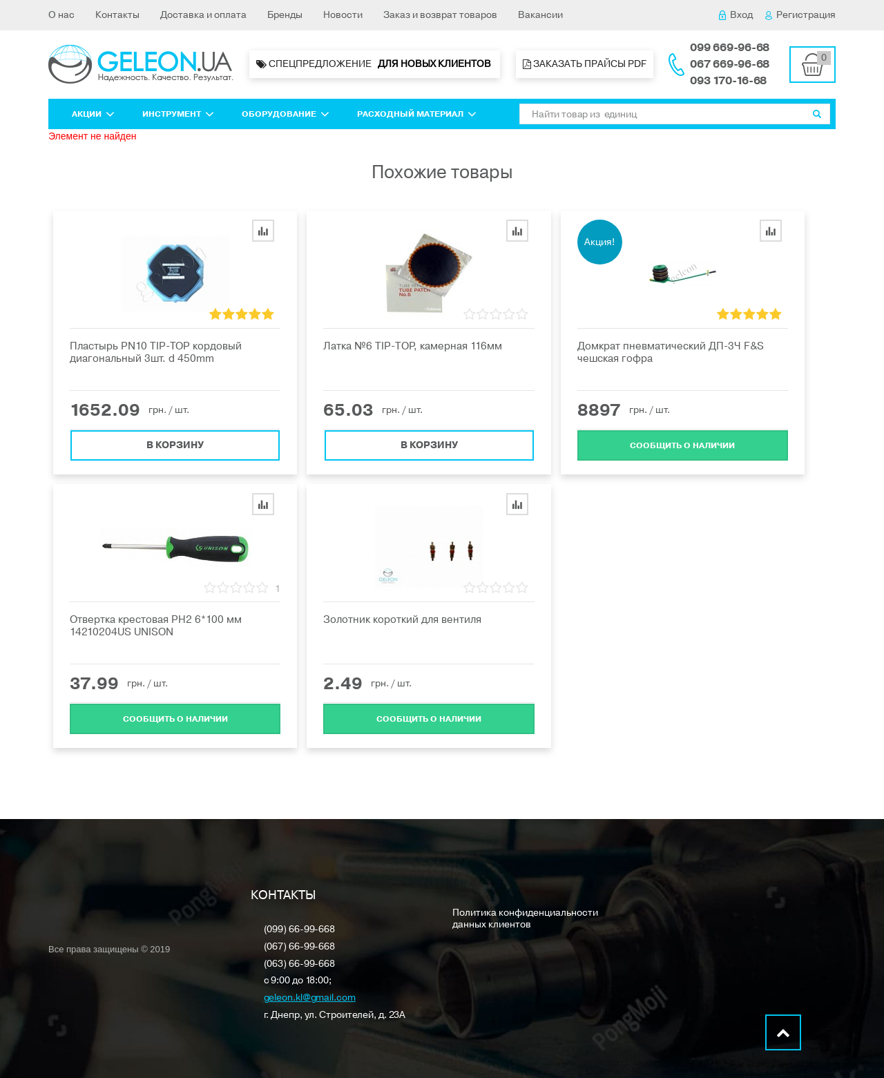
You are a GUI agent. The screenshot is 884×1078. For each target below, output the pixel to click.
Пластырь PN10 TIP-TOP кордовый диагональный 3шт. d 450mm (156, 352)
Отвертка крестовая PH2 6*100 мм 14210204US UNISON (156, 626)
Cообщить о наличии (682, 444)
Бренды (284, 14)
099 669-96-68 (729, 47)
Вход (736, 14)
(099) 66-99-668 (300, 930)
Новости (343, 14)
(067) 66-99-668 (300, 947)
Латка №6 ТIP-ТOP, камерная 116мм (412, 346)
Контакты (117, 14)
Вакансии (540, 14)
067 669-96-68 (729, 64)
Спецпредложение (374, 64)
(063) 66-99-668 (300, 964)
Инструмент (178, 114)
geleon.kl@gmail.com (310, 998)
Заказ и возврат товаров (440, 14)
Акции (93, 114)
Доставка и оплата (203, 14)
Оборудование (285, 114)
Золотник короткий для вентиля (402, 619)
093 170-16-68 (728, 80)
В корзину (175, 444)
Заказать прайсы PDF (584, 63)
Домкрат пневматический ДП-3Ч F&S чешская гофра (670, 352)
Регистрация (800, 14)
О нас (61, 14)
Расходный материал (417, 114)
